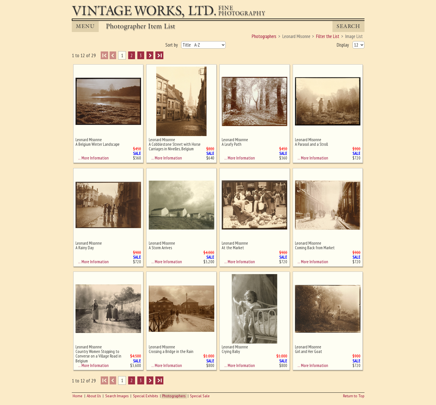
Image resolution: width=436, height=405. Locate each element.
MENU (85, 26)
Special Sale (200, 396)
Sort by (172, 45)
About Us (94, 396)
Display (343, 45)
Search (348, 26)
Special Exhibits (145, 396)
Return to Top (353, 396)
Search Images (117, 396)
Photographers (174, 396)
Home (77, 396)
